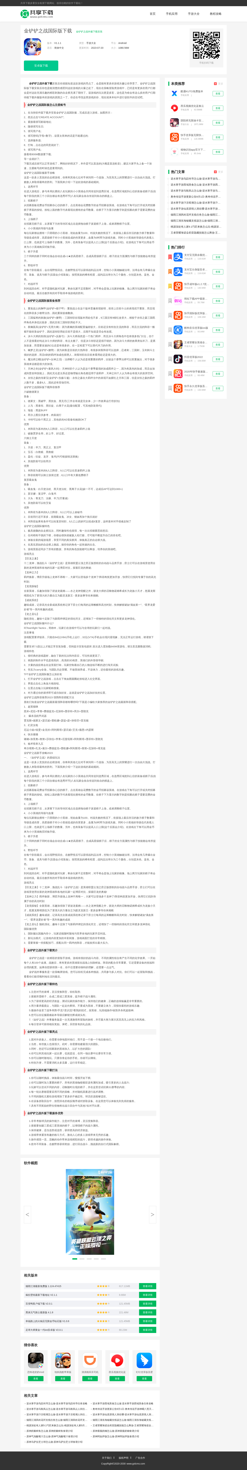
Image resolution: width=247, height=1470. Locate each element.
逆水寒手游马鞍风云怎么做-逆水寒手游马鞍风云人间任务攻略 (58, 1409)
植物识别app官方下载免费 (193, 149)
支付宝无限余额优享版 (197, 255)
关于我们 (107, 1458)
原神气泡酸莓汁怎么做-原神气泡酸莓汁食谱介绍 (52, 1436)
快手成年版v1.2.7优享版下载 (197, 284)
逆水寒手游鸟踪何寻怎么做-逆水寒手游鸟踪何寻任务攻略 (56, 1403)
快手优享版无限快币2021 (193, 135)
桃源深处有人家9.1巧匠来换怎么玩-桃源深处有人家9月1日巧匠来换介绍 (58, 1425)
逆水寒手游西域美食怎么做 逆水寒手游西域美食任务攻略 (123, 1403)
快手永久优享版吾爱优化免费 (197, 386)
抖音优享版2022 (193, 357)
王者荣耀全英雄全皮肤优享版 (197, 342)
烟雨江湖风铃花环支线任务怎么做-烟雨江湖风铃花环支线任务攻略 (58, 1420)
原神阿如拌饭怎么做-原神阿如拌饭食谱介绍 (116, 1436)
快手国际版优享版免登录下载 (197, 313)
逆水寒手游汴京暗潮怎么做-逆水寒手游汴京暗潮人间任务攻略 (58, 1414)
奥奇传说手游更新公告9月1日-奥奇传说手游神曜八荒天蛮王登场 (124, 1409)
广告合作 (140, 1458)
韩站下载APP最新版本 (197, 298)
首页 (153, 13)
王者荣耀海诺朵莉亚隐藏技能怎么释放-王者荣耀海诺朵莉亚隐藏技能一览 (124, 1425)
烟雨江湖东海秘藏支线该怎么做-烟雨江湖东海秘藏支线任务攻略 (124, 1420)
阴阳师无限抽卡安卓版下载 (193, 120)
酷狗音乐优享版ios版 (196, 328)
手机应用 (172, 13)
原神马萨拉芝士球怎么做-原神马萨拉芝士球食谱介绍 (54, 1442)
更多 (218, 83)
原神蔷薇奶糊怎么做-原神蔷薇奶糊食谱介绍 (116, 1431)
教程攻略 (216, 13)
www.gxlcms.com (136, 1463)
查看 (218, 93)
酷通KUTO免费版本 (192, 91)
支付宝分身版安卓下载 (197, 269)
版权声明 (123, 1458)
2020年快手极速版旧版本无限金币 (197, 371)
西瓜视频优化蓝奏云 (192, 106)
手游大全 (194, 13)
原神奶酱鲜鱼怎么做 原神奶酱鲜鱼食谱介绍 (49, 1431)
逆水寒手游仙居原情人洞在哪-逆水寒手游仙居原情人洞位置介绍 (124, 1414)
